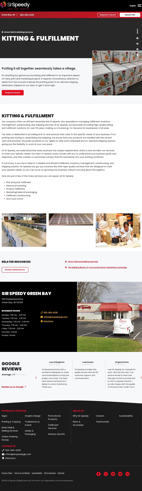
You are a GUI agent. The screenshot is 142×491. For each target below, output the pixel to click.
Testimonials (102, 421)
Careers (100, 415)
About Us (78, 410)
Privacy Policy (7, 473)
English (133, 5)
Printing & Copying (11, 421)
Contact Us (9, 446)
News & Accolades (78, 423)
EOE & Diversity (50, 473)
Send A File (130, 15)
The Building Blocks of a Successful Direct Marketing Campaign (97, 267)
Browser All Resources (15, 270)
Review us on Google (12, 386)
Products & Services (14, 410)
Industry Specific (56, 434)
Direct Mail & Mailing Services (18, 32)
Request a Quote (108, 15)
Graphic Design (33, 415)
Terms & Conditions (22, 473)
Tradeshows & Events (32, 423)
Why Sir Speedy (81, 415)
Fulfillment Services (53, 427)
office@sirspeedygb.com (54, 317)
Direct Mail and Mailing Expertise (83, 261)
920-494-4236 (27, 14)
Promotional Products (54, 417)
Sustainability (126, 415)
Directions (46, 321)
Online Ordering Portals (9, 438)
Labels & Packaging (30, 432)
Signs (4, 415)
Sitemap (61, 473)
